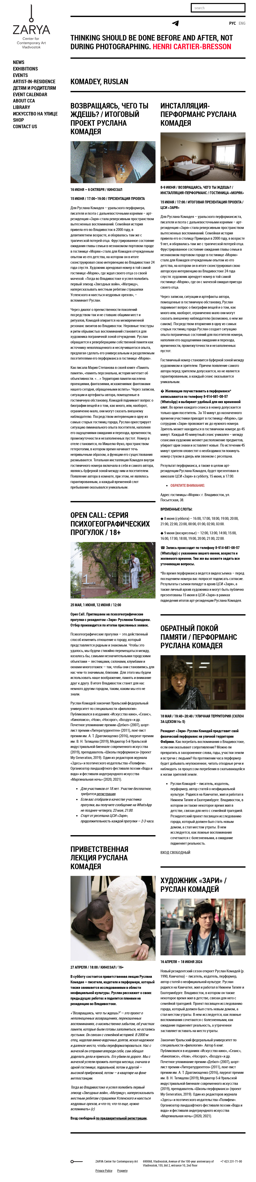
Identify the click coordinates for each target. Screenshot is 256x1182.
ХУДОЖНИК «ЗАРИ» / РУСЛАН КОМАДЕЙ (193, 884)
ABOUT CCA (24, 100)
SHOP (18, 120)
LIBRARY (21, 107)
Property (122, 1171)
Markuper (23, 1161)
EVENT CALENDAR (30, 94)
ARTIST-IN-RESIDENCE (34, 81)
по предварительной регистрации (121, 1118)
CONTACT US (25, 126)
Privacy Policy (104, 1171)
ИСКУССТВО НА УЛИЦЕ (35, 113)
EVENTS (20, 75)
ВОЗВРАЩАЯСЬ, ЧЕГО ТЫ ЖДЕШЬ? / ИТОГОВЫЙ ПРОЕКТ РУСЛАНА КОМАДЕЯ (109, 118)
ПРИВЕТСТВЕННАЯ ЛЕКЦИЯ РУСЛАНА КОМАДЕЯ (99, 857)
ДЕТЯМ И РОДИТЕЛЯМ (34, 88)
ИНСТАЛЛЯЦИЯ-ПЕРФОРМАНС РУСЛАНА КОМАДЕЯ (198, 114)
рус (232, 23)
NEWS (18, 62)
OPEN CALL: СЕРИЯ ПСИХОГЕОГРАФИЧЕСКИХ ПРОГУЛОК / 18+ (110, 523)
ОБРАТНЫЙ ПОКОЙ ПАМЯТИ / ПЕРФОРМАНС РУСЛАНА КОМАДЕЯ (198, 636)
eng (242, 23)
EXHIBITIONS (25, 68)
